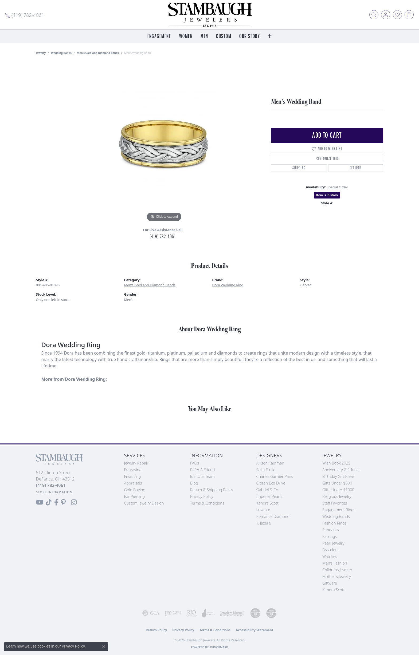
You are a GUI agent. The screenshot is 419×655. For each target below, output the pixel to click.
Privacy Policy (201, 496)
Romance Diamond (273, 516)
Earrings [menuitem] (329, 536)
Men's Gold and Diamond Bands (98, 53)
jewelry (41, 53)
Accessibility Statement (254, 630)
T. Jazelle (263, 523)
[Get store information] (54, 492)
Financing (132, 476)
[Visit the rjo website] (191, 613)
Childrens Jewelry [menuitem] (337, 569)
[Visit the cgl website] (271, 613)
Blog (194, 483)
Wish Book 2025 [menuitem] (336, 463)
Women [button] (186, 36)
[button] (373, 14)
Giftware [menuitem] (329, 583)
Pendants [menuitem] (330, 529)
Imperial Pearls (269, 496)
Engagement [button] (159, 36)
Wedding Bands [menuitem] (336, 516)
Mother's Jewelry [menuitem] (336, 576)
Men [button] (204, 36)
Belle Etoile (265, 469)
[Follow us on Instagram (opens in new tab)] (74, 502)
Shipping (299, 167)
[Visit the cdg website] (255, 613)
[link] (24, 14)
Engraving (133, 469)
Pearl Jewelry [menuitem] (333, 543)
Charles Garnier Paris (274, 476)
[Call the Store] (51, 485)
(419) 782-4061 (163, 236)
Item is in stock (327, 195)
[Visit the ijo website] (173, 613)
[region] (164, 143)
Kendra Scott (267, 503)
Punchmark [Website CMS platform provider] (219, 647)
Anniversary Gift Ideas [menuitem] (341, 469)
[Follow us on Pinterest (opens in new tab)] (63, 502)
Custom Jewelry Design (144, 503)
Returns (356, 167)
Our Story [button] (249, 36)
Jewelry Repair (136, 463)
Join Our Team (202, 476)
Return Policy (156, 630)
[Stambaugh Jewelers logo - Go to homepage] (209, 15)
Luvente (263, 509)
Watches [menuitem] (329, 556)
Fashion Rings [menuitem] (334, 523)
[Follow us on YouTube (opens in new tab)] (39, 502)
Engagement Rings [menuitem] (338, 509)
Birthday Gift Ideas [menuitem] (338, 476)
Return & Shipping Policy (211, 489)
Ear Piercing (134, 496)
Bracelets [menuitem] (330, 549)
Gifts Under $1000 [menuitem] (338, 489)
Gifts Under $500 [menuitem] (337, 483)
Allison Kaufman (270, 463)
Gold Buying (135, 489)
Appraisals (133, 483)
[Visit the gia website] (150, 613)
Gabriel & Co (267, 489)
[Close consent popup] (103, 646)
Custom (223, 36)
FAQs (194, 463)
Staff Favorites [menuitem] (334, 503)
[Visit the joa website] (208, 613)
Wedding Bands (61, 53)
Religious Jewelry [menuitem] (336, 496)
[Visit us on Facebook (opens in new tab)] (56, 502)
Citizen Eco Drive (270, 483)
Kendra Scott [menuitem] (333, 589)
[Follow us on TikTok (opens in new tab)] (49, 502)
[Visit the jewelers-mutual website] (232, 613)
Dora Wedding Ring (228, 285)
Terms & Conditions (207, 503)
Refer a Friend (202, 469)
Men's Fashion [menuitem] (334, 563)
